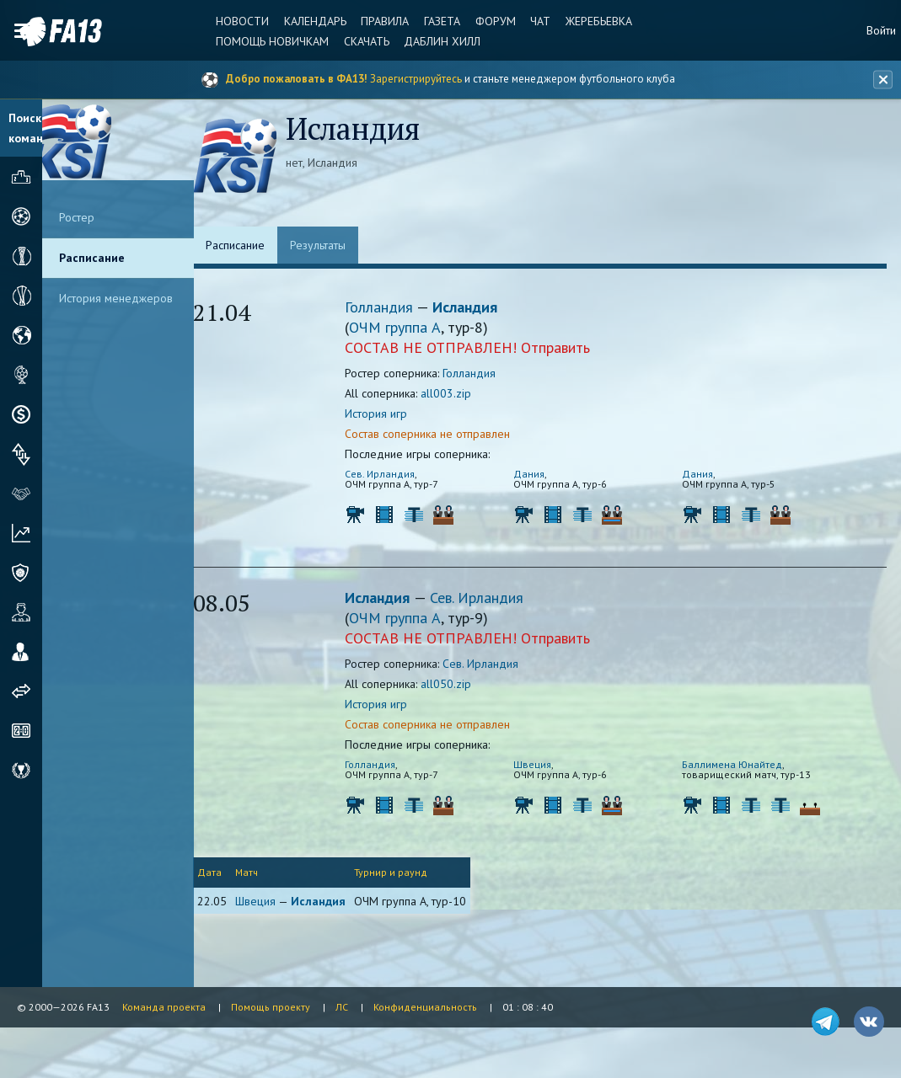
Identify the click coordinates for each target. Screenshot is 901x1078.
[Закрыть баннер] (881, 80)
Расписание (92, 257)
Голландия (398, 309)
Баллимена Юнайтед (750, 766)
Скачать (359, 41)
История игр (393, 416)
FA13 (50, 31)
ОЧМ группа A (413, 329)
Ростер (76, 217)
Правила (376, 21)
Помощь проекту (270, 1007)
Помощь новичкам (266, 41)
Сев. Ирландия (397, 476)
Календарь (307, 21)
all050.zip (463, 686)
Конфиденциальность (425, 1007)
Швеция (550, 766)
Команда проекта (164, 1007)
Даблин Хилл (433, 41)
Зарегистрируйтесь (416, 79)
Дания (546, 476)
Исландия (482, 309)
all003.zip (463, 395)
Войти (881, 30)
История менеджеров (116, 298)
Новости (236, 21)
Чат (528, 21)
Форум (484, 21)
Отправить (573, 350)
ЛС (341, 1007)
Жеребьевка (584, 21)
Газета (432, 21)
